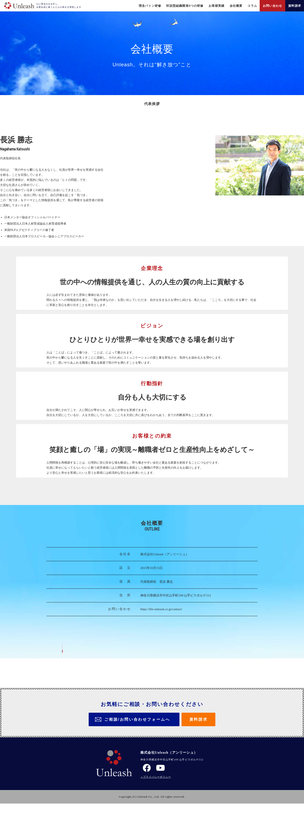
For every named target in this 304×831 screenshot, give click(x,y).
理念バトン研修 (150, 5)
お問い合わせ (272, 5)
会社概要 (236, 5)
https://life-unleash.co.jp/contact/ (165, 693)
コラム (252, 5)
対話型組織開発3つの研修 (184, 5)
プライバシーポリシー (157, 804)
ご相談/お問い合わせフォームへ (137, 758)
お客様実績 (217, 5)
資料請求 (294, 5)
